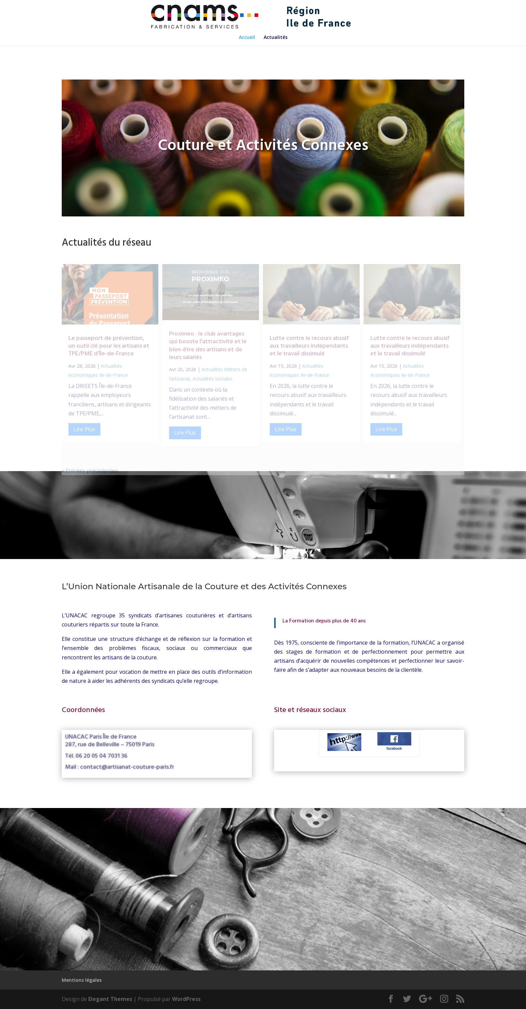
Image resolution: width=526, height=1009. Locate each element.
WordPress (186, 999)
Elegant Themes (110, 999)
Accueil (247, 37)
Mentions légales (82, 980)
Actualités (275, 37)
